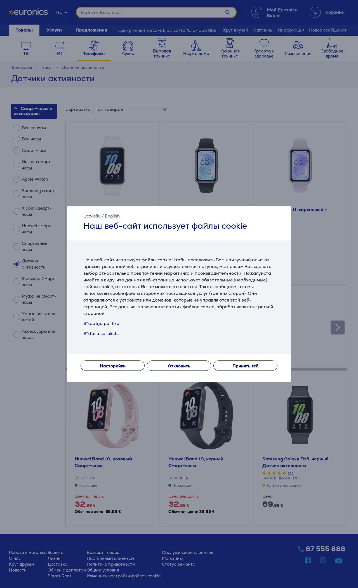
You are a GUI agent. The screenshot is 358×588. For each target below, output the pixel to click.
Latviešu (92, 216)
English (112, 216)
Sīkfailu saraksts (101, 333)
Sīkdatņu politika (101, 323)
